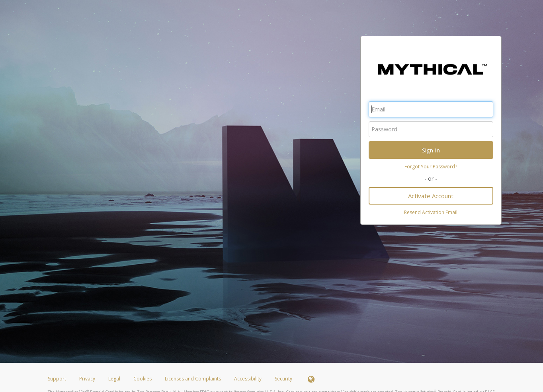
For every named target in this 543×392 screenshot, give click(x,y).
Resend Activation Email (430, 212)
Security (283, 378)
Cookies (142, 378)
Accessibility (248, 378)
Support (57, 378)
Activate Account (430, 196)
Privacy (87, 378)
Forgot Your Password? (430, 166)
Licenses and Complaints (193, 378)
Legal (114, 378)
